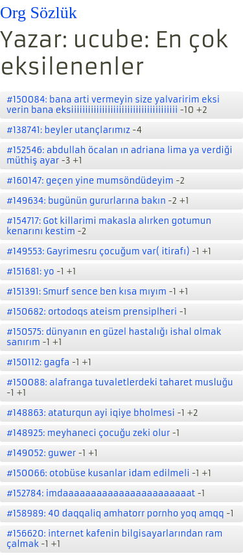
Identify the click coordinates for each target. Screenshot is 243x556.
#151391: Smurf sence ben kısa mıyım (86, 291)
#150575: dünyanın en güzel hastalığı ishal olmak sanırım (113, 337)
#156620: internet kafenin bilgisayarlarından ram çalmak (114, 539)
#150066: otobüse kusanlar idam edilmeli (98, 473)
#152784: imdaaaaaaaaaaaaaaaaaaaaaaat (100, 493)
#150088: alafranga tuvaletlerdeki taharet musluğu (119, 382)
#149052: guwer (41, 453)
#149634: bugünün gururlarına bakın (86, 200)
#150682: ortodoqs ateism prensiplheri (91, 311)
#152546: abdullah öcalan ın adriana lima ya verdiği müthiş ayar (119, 155)
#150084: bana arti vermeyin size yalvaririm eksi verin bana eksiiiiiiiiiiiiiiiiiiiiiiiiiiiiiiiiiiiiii (113, 104)
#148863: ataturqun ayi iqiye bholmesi (90, 412)
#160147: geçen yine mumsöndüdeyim (90, 180)
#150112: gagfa (38, 362)
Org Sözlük (38, 12)
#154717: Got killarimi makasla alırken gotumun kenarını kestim (108, 226)
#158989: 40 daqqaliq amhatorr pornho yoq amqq (115, 513)
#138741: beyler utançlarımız (68, 130)
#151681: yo (30, 271)
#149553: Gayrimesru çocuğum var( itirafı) (98, 251)
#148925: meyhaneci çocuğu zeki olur (88, 433)
